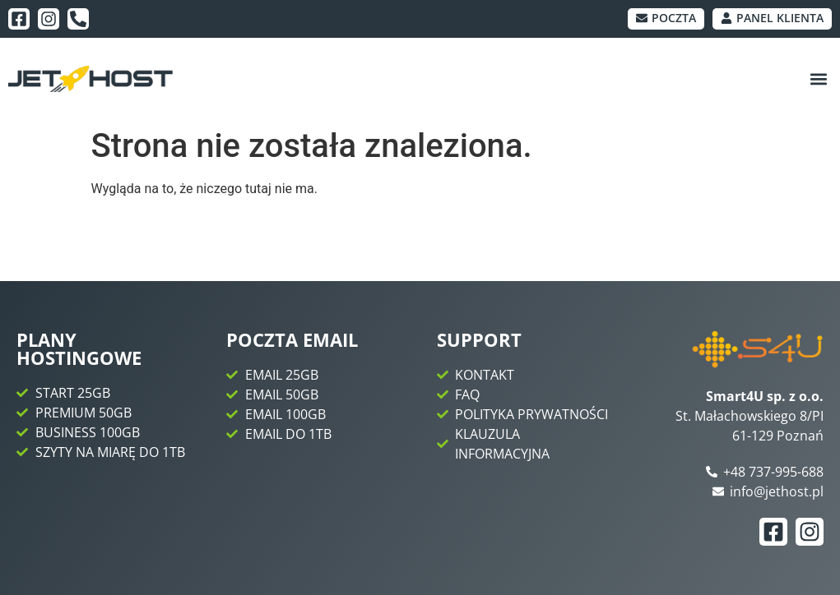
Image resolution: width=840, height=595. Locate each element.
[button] (818, 79)
